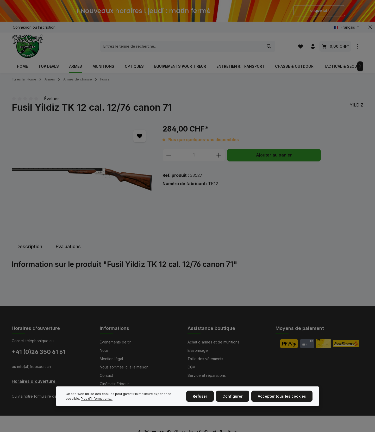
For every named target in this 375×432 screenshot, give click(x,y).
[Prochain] (360, 66)
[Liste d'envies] (300, 46)
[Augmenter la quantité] (219, 155)
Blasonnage (198, 350)
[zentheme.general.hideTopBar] (370, 27)
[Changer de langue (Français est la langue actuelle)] (346, 27)
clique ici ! (319, 10)
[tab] (29, 246)
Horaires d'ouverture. (34, 381)
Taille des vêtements (205, 358)
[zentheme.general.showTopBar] (357, 46)
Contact (106, 375)
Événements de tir (115, 342)
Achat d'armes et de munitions (213, 342)
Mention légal (111, 358)
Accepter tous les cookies (282, 399)
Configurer (232, 399)
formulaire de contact (52, 396)
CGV (191, 367)
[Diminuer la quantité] (168, 155)
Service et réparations (207, 375)
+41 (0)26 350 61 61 (38, 351)
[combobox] (181, 46)
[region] (82, 179)
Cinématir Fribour (114, 383)
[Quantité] (193, 155)
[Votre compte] (312, 46)
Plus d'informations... (97, 401)
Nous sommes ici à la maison (124, 367)
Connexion (22, 27)
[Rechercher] (269, 46)
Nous (104, 350)
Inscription (46, 27)
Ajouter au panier (274, 155)
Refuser (200, 399)
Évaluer (51, 98)
